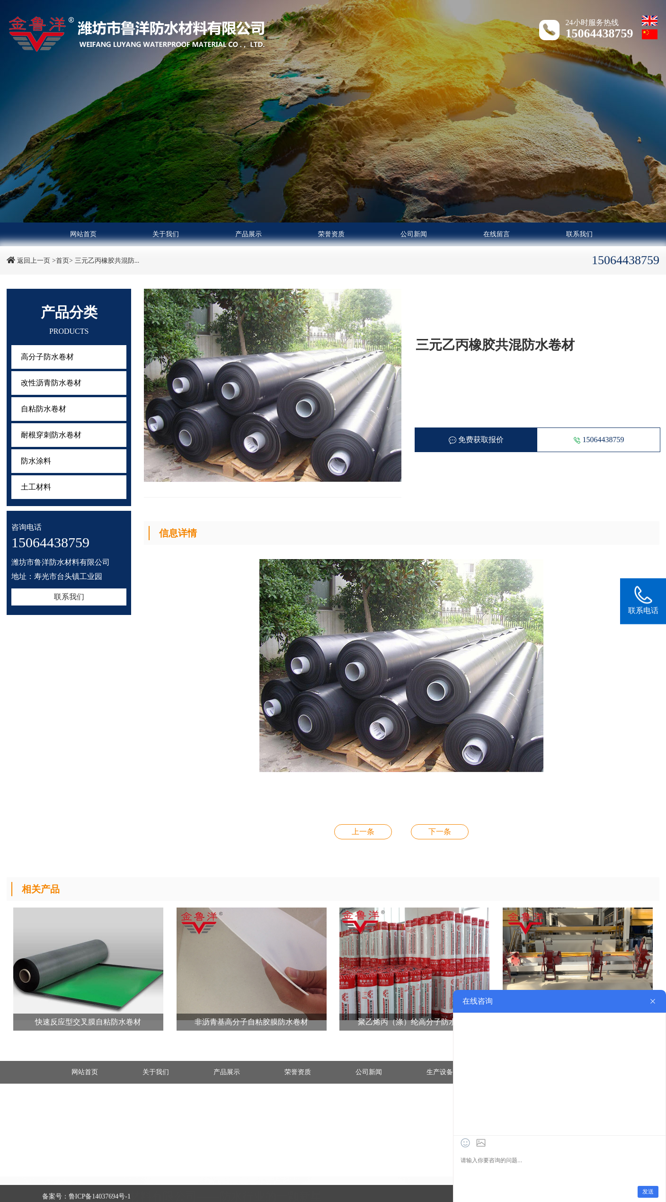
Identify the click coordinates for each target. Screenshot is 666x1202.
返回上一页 (33, 260)
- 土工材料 (175, 1189)
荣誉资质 (331, 234)
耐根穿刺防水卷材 (51, 435)
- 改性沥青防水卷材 (188, 1180)
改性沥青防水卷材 (51, 383)
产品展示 (248, 234)
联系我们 (579, 234)
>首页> (62, 260)
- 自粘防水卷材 (291, 1180)
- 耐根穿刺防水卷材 (408, 1180)
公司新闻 (413, 234)
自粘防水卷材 (43, 409)
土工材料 (36, 487)
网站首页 (83, 234)
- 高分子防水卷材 (74, 1180)
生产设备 (439, 1072)
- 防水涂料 (64, 1189)
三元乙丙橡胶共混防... (107, 260)
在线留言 (496, 234)
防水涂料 (36, 461)
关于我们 (165, 234)
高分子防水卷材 (47, 357)
